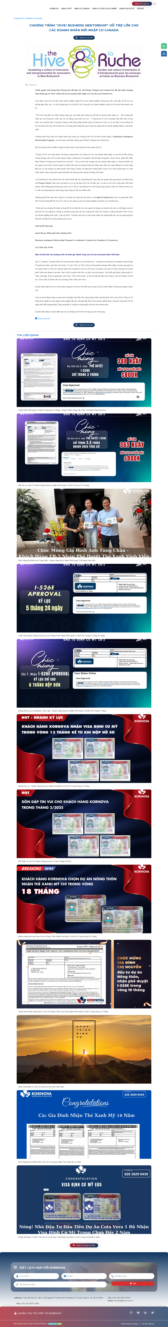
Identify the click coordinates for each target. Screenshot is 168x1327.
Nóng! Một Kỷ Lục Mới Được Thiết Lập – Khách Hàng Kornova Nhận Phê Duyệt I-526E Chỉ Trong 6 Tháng (62, 711)
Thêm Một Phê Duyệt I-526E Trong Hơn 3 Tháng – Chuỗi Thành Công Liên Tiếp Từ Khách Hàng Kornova (62, 410)
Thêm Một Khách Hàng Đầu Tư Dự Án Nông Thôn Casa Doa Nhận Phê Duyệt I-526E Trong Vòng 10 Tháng (63, 1011)
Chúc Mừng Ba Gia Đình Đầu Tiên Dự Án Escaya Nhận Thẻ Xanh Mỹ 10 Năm (49, 1162)
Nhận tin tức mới (84, 37)
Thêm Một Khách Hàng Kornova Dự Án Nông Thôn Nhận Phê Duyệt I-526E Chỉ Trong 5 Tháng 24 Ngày (61, 635)
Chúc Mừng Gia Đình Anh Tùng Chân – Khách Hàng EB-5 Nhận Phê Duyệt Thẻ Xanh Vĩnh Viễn (56, 560)
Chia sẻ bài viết (42, 318)
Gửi (133, 1283)
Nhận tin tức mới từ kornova (38, 1313)
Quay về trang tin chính (84, 1245)
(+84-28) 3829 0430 (121, 1298)
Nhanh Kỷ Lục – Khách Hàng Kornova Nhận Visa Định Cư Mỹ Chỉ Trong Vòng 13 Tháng (53, 786)
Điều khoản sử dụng (129, 1323)
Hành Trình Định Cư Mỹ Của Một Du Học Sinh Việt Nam (41, 1087)
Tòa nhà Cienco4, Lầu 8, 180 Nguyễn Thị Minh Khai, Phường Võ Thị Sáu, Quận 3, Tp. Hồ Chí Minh (63, 1298)
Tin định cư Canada (33, 18)
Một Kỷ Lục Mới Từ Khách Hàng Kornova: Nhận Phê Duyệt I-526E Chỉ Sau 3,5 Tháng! (53, 485)
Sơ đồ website (148, 1323)
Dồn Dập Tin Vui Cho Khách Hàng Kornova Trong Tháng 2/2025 (44, 861)
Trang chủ (18, 18)
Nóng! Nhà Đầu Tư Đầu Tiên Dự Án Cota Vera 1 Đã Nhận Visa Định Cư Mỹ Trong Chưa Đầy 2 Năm (59, 1237)
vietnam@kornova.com (123, 1300)
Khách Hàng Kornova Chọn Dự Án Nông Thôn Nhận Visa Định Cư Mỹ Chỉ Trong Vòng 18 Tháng (57, 936)
